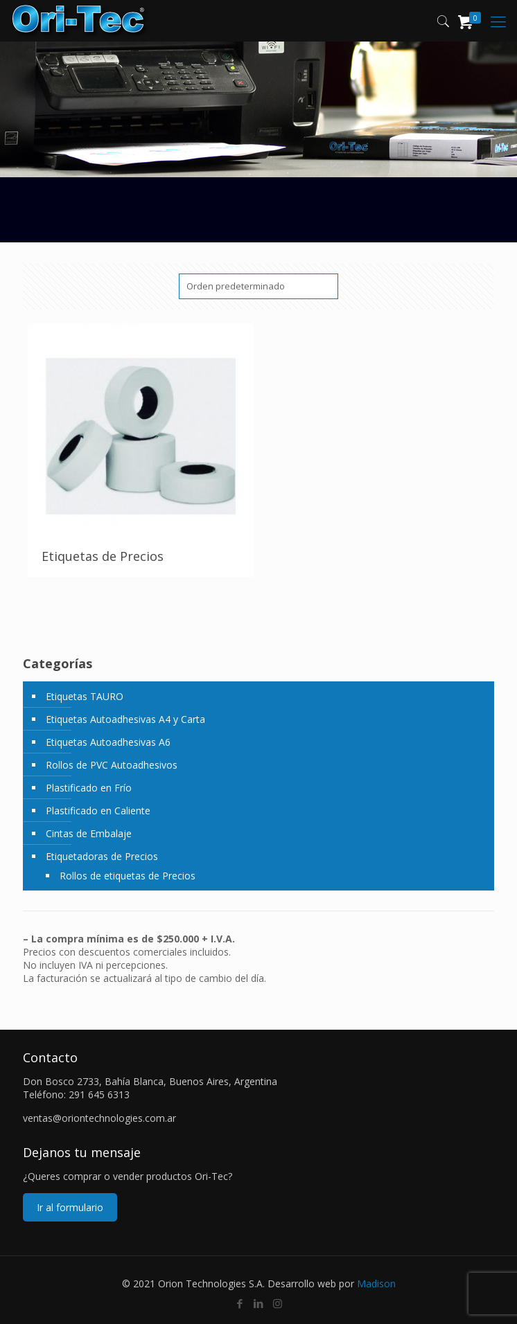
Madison (376, 1283)
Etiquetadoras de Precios (102, 856)
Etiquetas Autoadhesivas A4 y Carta (125, 719)
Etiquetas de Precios (103, 556)
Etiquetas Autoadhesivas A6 (108, 742)
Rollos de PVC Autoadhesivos (111, 764)
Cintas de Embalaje (89, 833)
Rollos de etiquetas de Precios (127, 875)
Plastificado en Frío (89, 787)
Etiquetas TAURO (84, 696)
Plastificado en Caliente (98, 810)
